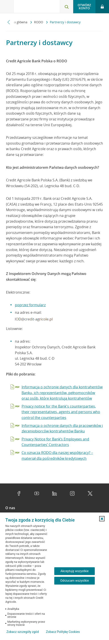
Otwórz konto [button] (84, 6)
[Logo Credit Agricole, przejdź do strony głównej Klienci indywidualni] (30, 7)
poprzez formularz (30, 304)
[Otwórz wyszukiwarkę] (66, 6)
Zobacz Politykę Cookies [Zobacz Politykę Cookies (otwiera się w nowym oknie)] (63, 632)
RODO (39, 22)
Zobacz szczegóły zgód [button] (22, 632)
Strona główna (17, 22)
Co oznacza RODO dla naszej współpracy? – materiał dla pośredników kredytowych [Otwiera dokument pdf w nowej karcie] (57, 455)
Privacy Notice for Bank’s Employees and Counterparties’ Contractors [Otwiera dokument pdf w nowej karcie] (55, 442)
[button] (102, 518)
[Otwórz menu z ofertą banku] (7, 6)
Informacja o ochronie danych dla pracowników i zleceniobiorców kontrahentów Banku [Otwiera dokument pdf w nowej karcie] (62, 428)
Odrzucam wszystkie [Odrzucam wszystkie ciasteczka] (74, 580)
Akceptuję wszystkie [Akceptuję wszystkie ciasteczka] (75, 571)
